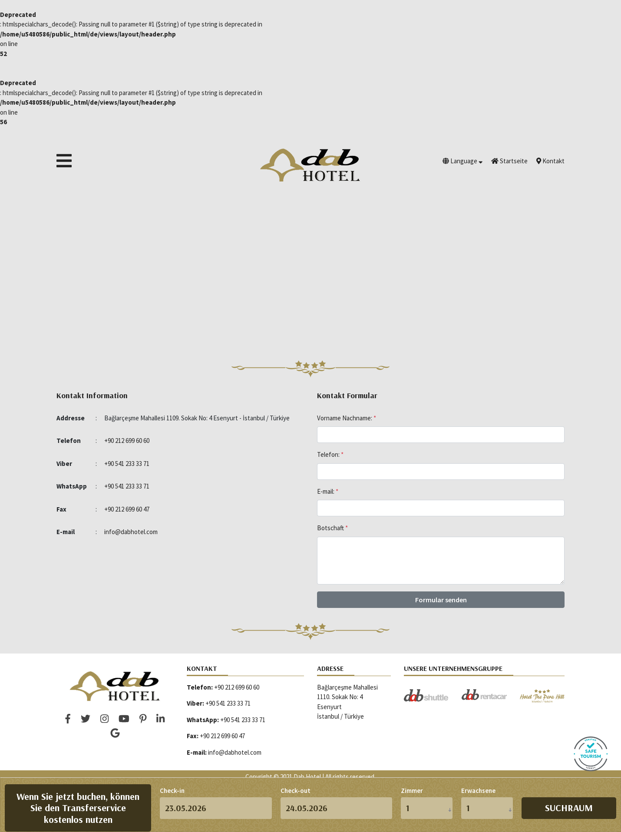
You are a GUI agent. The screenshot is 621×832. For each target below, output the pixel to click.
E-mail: (327, 491)
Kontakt (550, 161)
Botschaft (332, 528)
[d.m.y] (216, 808)
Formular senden (441, 599)
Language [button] (462, 161)
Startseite (509, 161)
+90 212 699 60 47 (126, 509)
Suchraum (569, 808)
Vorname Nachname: (346, 418)
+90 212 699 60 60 (126, 440)
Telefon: (330, 454)
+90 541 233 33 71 (126, 463)
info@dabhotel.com (131, 532)
